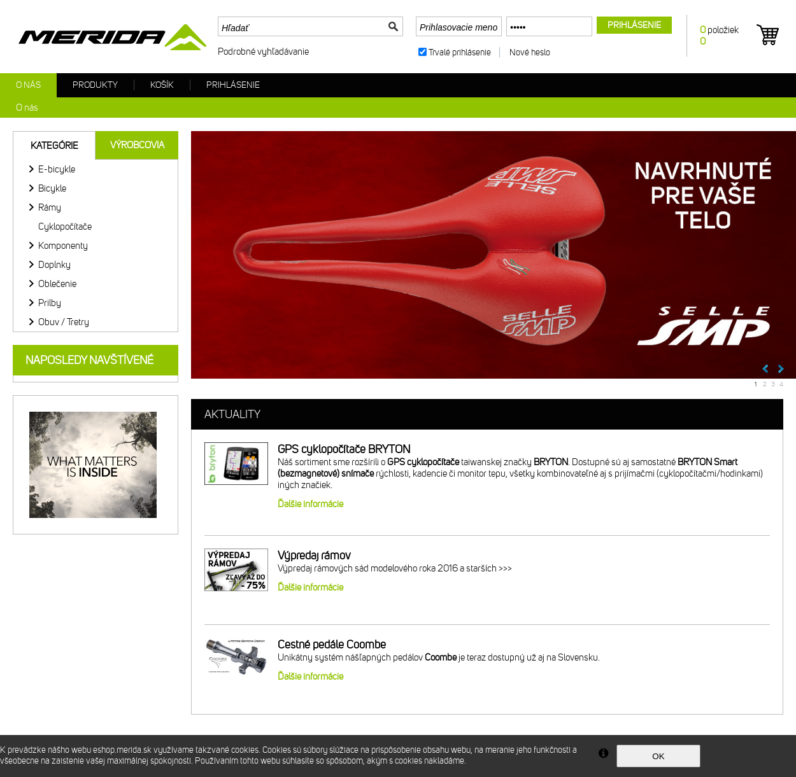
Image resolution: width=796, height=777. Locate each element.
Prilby (49, 303)
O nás (28, 85)
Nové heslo (529, 52)
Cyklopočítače (65, 226)
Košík (162, 85)
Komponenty (63, 245)
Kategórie (54, 145)
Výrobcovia (137, 145)
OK (658, 756)
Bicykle (52, 188)
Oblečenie (57, 284)
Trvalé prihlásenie (460, 52)
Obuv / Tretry (63, 322)
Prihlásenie (233, 85)
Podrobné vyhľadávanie (263, 51)
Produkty (95, 85)
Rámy (49, 207)
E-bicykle (56, 169)
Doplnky (54, 264)
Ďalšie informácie (310, 504)
